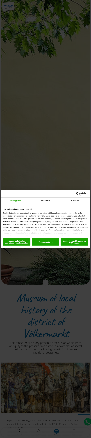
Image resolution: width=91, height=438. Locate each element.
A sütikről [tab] (75, 201)
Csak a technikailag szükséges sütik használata (16, 242)
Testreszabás (46, 242)
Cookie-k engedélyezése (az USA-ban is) (74, 242)
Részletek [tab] (45, 201)
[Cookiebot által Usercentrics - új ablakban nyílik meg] (78, 194)
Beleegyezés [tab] (15, 201)
